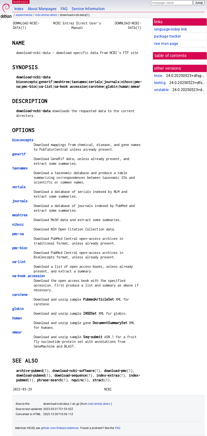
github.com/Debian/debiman (60, 428)
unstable (161, 90)
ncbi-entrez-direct (46, 15)
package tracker (167, 36)
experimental (24, 15)
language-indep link (170, 29)
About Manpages (42, 9)
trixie (158, 75)
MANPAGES (20, 1)
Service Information (88, 9)
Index (18, 9)
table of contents (171, 55)
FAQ (64, 9)
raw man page (166, 43)
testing (160, 82)
